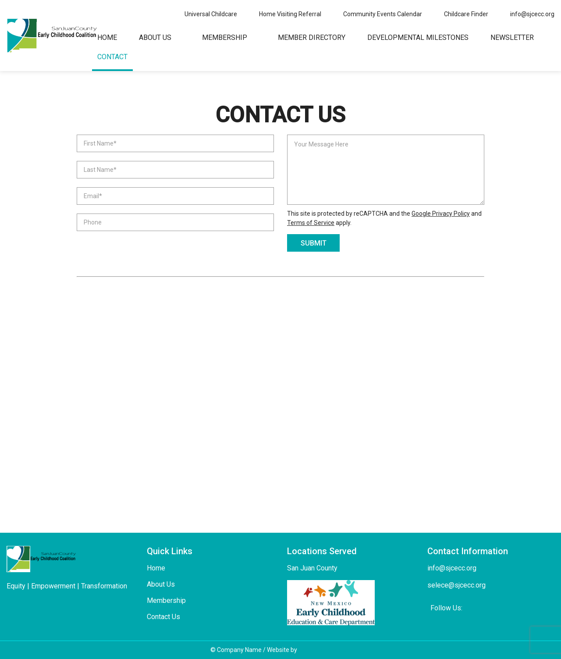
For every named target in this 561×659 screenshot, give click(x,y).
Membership (224, 37)
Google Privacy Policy (441, 213)
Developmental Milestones (418, 37)
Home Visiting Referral (290, 14)
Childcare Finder (466, 14)
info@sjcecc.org (532, 14)
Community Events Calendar (382, 14)
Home (107, 37)
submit (314, 243)
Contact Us (163, 617)
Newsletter (512, 37)
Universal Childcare (211, 14)
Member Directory (311, 37)
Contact (112, 57)
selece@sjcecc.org (456, 585)
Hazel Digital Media (324, 649)
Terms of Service (310, 222)
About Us (155, 37)
